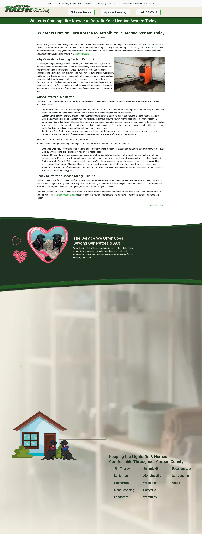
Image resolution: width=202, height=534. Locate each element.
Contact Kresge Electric (66, 195)
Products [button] (89, 3)
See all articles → (157, 205)
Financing (102, 3)
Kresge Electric (82, 54)
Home (50, 3)
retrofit (152, 47)
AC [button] (56, 3)
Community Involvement (131, 3)
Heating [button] (65, 3)
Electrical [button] (77, 3)
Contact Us (149, 3)
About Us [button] (112, 3)
